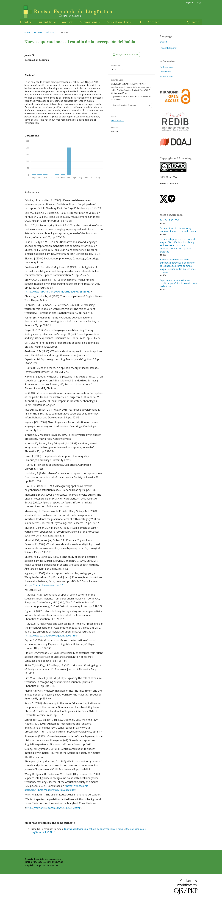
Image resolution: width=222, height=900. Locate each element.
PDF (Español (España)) (126, 54)
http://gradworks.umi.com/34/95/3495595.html (53, 808)
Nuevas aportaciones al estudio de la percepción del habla (94, 828)
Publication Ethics (118, 22)
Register (190, 2)
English (163, 41)
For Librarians (166, 76)
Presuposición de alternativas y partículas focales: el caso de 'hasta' (178, 230)
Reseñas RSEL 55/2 (169, 220)
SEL (139, 22)
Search (194, 22)
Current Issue (46, 22)
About (24, 22)
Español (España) (168, 47)
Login (199, 2)
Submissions (89, 22)
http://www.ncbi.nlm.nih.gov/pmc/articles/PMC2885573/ (58, 291)
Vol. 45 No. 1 (51, 32)
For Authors (165, 71)
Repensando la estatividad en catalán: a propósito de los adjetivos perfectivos (178, 283)
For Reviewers (166, 66)
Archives (68, 22)
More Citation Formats (124, 105)
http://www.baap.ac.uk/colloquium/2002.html (51, 635)
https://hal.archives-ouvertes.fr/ (44, 585)
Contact (153, 22)
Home (27, 32)
